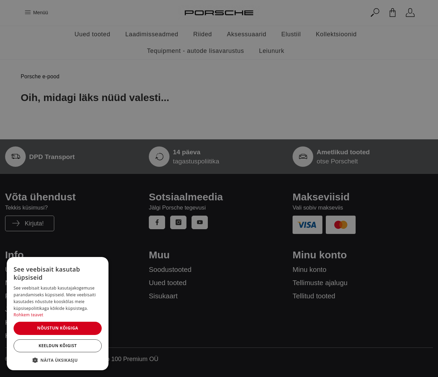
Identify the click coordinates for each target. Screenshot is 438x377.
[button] (58, 360)
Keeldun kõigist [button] (58, 346)
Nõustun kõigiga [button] (57, 328)
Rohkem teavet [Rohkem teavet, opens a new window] (28, 315)
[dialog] (57, 313)
